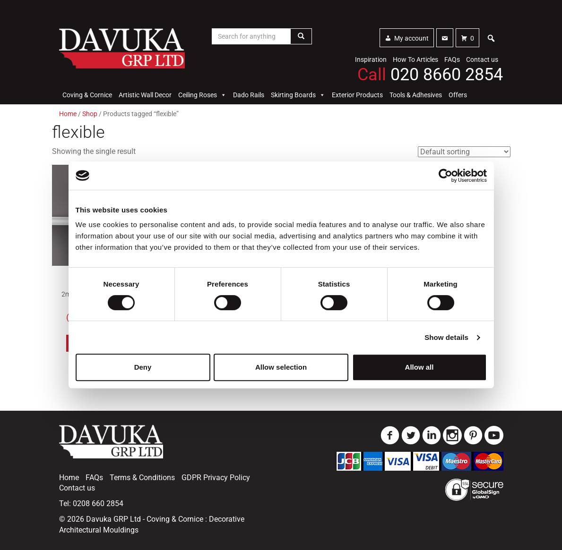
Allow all (419, 367)
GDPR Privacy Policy (216, 477)
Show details (446, 337)
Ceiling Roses (202, 94)
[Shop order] (464, 151)
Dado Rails (248, 95)
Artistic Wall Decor (145, 95)
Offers (458, 95)
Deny (143, 367)
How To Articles (415, 59)
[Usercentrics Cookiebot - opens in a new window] (445, 176)
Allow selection (281, 367)
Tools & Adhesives (415, 95)
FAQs (452, 59)
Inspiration (371, 59)
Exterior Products (357, 95)
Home (68, 114)
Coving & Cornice (87, 95)
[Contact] (444, 37)
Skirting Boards (298, 94)
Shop (89, 114)
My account (411, 38)
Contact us (482, 59)
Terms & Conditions (142, 477)
